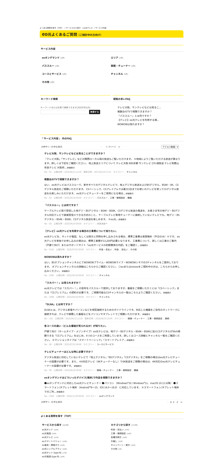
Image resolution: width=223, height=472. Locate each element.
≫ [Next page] (181, 402)
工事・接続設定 (117, 197)
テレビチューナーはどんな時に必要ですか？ (68, 351)
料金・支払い (105, 249)
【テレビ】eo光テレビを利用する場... (138, 120)
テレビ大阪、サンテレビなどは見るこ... (139, 107)
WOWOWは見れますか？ (130, 124)
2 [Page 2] (173, 402)
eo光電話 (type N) (53, 456)
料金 (116, 249)
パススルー (50, 65)
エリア (117, 57)
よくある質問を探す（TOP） (51, 27)
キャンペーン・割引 (123, 444)
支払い (124, 249)
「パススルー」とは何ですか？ (134, 116)
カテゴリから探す (124, 425)
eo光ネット (50, 429)
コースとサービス (54, 74)
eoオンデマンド (53, 57)
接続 (167, 318)
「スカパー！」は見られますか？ (62, 282)
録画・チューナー (123, 65)
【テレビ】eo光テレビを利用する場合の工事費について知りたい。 (81, 231)
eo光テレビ (88, 27)
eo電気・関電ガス (53, 444)
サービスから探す (73, 27)
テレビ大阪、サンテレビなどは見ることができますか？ (74, 153)
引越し (117, 441)
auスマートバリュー (54, 441)
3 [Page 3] (177, 402)
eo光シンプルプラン (54, 448)
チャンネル (119, 74)
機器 (129, 197)
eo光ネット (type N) (54, 452)
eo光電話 (49, 433)
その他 (48, 82)
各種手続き (119, 437)
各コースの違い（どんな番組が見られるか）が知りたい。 (76, 326)
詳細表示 (71, 167)
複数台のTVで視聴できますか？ (134, 111)
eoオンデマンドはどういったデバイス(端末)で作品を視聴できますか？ (83, 377)
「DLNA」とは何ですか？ (58, 304)
